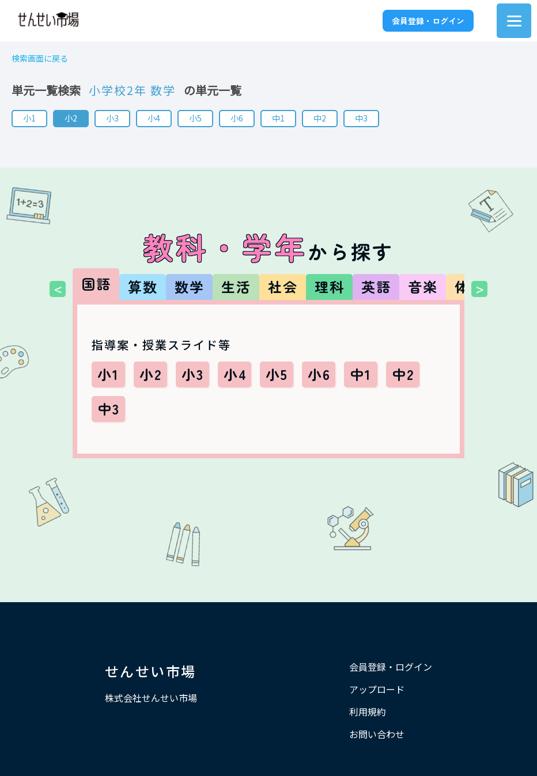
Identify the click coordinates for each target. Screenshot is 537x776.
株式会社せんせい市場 (151, 698)
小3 (112, 118)
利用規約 (367, 711)
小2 (71, 118)
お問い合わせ (376, 734)
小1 (29, 118)
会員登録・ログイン (428, 20)
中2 (319, 118)
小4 (154, 118)
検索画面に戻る (40, 58)
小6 (236, 118)
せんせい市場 (150, 671)
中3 (361, 118)
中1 (278, 118)
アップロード (376, 689)
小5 (195, 118)
